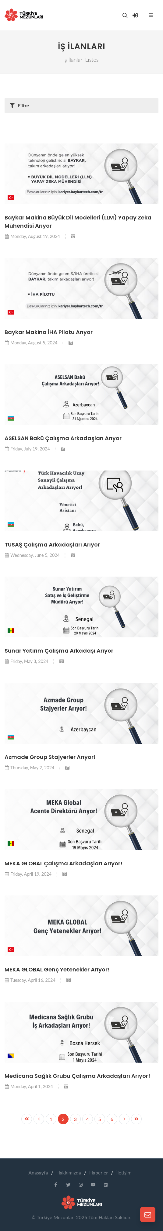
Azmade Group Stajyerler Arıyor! (50, 757)
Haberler (98, 1172)
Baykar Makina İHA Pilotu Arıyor (49, 332)
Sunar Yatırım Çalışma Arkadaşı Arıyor (59, 650)
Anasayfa (38, 1172)
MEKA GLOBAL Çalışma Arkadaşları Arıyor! (63, 863)
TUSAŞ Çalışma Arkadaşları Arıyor (52, 544)
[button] (11, 197)
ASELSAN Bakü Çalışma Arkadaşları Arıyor (63, 438)
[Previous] (124, 1119)
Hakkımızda (68, 1172)
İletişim (123, 1172)
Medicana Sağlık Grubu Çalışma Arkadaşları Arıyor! (77, 1076)
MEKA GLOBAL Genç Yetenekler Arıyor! (57, 969)
